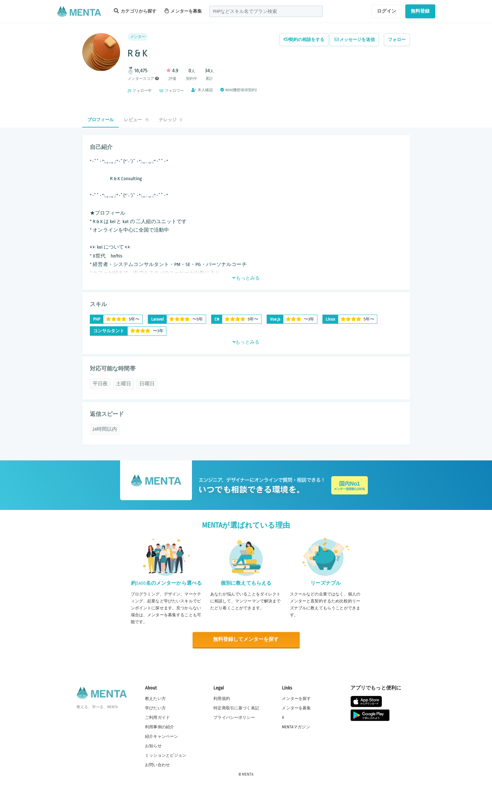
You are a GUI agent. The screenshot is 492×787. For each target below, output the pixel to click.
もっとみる (246, 278)
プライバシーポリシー (234, 717)
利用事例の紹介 (159, 726)
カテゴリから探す (135, 11)
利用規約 (221, 698)
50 (161, 90)
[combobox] (266, 11)
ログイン (386, 11)
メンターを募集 (183, 11)
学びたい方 (155, 707)
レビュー (136, 119)
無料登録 (420, 11)
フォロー (397, 39)
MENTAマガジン (296, 726)
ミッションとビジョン (166, 755)
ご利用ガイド (157, 717)
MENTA (248, 774)
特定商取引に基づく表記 (236, 707)
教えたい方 (155, 698)
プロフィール (100, 119)
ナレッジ (170, 119)
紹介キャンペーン (161, 736)
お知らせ (153, 745)
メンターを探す (296, 698)
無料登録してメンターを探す (246, 639)
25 (129, 90)
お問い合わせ (157, 764)
